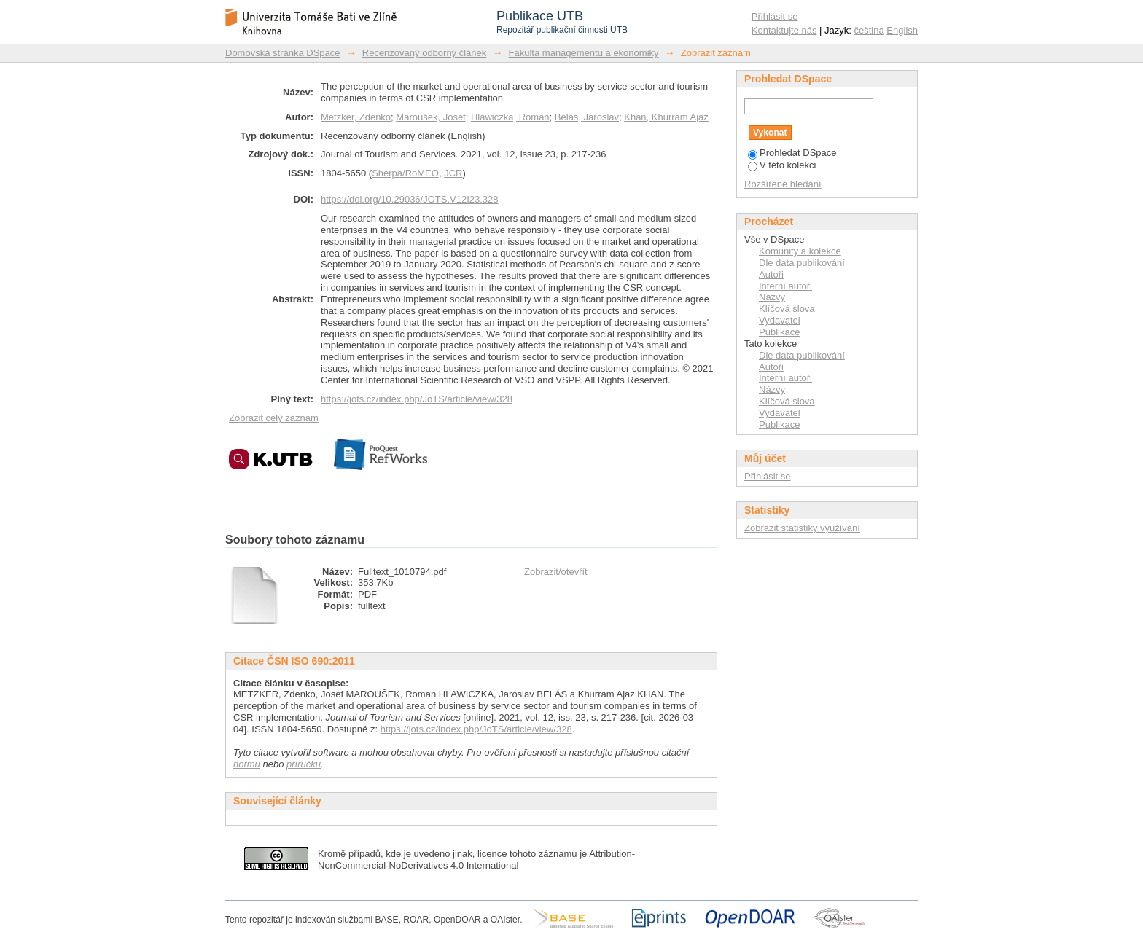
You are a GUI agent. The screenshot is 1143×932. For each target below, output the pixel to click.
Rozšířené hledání (783, 184)
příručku (303, 764)
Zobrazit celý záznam (274, 417)
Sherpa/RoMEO (405, 173)
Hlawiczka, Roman (510, 116)
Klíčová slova (787, 308)
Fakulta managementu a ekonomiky (584, 52)
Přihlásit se (775, 16)
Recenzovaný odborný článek (424, 52)
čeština (869, 30)
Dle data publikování (802, 262)
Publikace (779, 331)
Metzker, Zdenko (356, 116)
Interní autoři (785, 286)
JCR (453, 173)
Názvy (772, 296)
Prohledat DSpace (792, 152)
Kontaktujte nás (784, 30)
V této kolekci (782, 165)
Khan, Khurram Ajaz (666, 116)
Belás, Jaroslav (587, 116)
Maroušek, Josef (430, 116)
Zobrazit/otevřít (556, 571)
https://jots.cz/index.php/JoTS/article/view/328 (416, 398)
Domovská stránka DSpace (282, 52)
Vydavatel (779, 320)
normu (246, 764)
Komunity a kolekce (800, 251)
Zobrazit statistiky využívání (802, 527)
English (902, 30)
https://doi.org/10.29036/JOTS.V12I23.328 (410, 199)
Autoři (771, 274)
